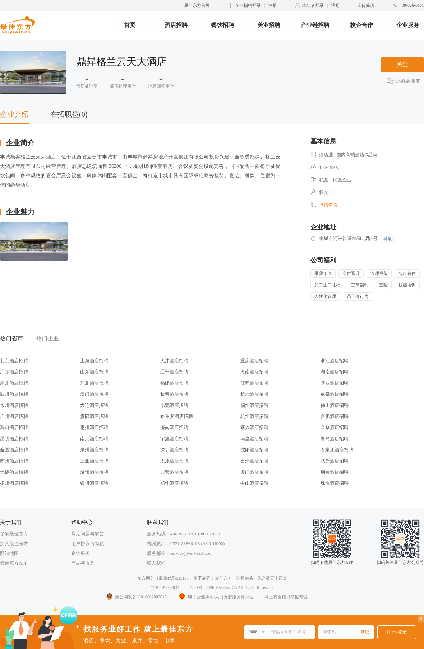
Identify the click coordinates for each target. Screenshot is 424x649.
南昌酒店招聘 (254, 438)
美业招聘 (268, 25)
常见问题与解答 (87, 534)
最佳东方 (223, 578)
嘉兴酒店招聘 (254, 427)
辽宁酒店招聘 (174, 371)
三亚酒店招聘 (94, 461)
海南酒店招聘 (254, 371)
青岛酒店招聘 (335, 438)
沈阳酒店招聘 (254, 449)
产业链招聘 (315, 25)
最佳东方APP (13, 563)
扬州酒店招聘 (14, 483)
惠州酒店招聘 (94, 427)
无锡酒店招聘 (14, 472)
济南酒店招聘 (174, 427)
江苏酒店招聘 (254, 383)
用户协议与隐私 (87, 543)
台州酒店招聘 (254, 461)
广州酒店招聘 (14, 416)
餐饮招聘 (222, 25)
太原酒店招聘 (174, 461)
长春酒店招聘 (174, 394)
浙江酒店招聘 (335, 360)
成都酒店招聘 (335, 394)
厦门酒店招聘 (254, 472)
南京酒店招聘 (94, 438)
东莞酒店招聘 (174, 405)
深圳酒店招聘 (174, 449)
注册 (272, 5)
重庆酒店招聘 (254, 360)
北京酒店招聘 (14, 360)
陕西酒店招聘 (335, 383)
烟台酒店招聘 (335, 472)
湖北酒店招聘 (14, 383)
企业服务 (407, 25)
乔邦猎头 (244, 578)
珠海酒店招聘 (335, 483)
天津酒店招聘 (174, 360)
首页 (129, 25)
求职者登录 (313, 5)
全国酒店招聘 (14, 449)
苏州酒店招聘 (14, 461)
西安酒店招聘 (174, 472)
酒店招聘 (176, 25)
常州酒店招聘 (14, 405)
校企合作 (361, 25)
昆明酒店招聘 (14, 438)
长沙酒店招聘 (254, 394)
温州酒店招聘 (94, 472)
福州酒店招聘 (254, 405)
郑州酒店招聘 (174, 483)
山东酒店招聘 (94, 371)
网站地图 (9, 553)
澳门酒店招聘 (94, 394)
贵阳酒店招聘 (94, 416)
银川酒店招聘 (94, 483)
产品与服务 (83, 563)
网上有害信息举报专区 (286, 596)
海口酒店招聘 (14, 427)
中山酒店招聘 (254, 483)
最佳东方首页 (197, 5)
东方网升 (146, 578)
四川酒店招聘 (14, 394)
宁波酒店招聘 (174, 438)
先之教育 (266, 578)
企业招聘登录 (248, 5)
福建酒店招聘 (174, 383)
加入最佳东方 (14, 543)
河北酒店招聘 (94, 383)
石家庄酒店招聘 (337, 449)
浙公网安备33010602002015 (136, 596)
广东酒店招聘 (14, 371)
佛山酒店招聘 (335, 405)
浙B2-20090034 (165, 587)
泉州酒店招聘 (94, 449)
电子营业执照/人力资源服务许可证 (216, 596)
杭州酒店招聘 (254, 416)
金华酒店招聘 (335, 427)
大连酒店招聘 (94, 405)
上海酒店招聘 (94, 360)
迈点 (282, 578)
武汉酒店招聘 (335, 461)
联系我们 (156, 563)
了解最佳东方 (14, 534)
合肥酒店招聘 (335, 416)
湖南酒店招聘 (335, 371)
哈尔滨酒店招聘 (176, 416)
